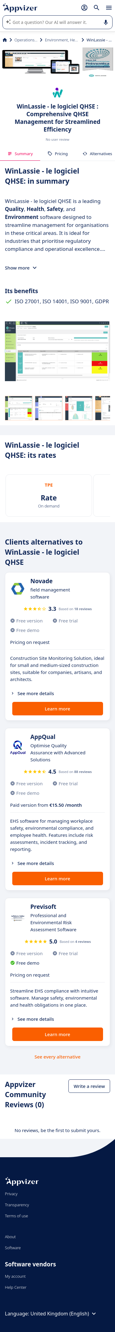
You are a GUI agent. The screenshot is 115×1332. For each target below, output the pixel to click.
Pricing (58, 153)
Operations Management (25, 40)
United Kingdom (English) (64, 1313)
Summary (20, 153)
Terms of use (16, 1216)
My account (15, 1276)
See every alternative (58, 1057)
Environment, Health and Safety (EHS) (62, 40)
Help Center (16, 1287)
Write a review (89, 1086)
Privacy (11, 1193)
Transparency (17, 1205)
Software (13, 1247)
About (10, 1236)
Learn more (57, 709)
